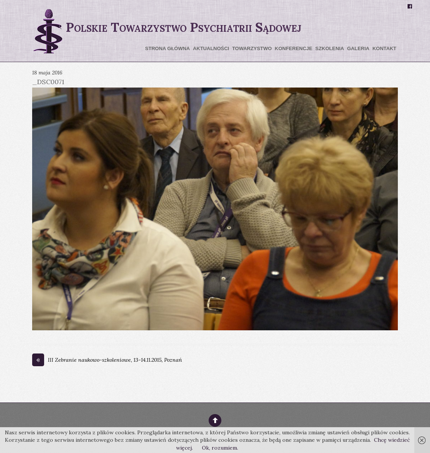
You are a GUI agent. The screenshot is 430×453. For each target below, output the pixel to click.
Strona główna (167, 48)
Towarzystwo (252, 48)
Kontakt (384, 48)
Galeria (358, 48)
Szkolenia (329, 48)
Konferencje (293, 48)
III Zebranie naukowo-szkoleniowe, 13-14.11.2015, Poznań (107, 360)
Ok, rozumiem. (220, 447)
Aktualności (211, 48)
